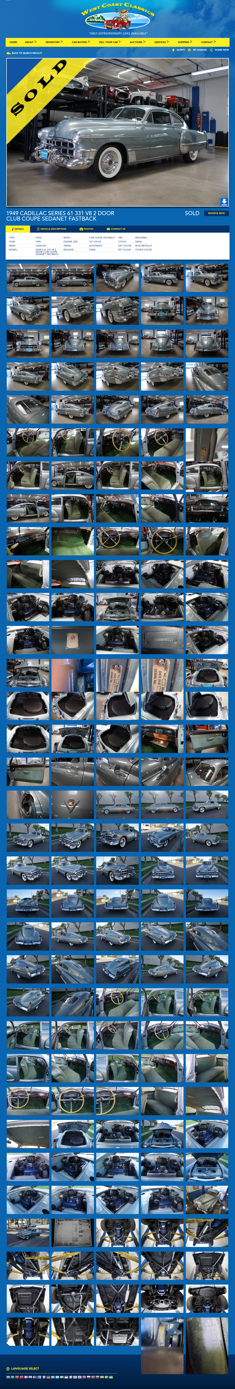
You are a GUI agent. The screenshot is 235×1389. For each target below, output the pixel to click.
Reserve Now (216, 213)
